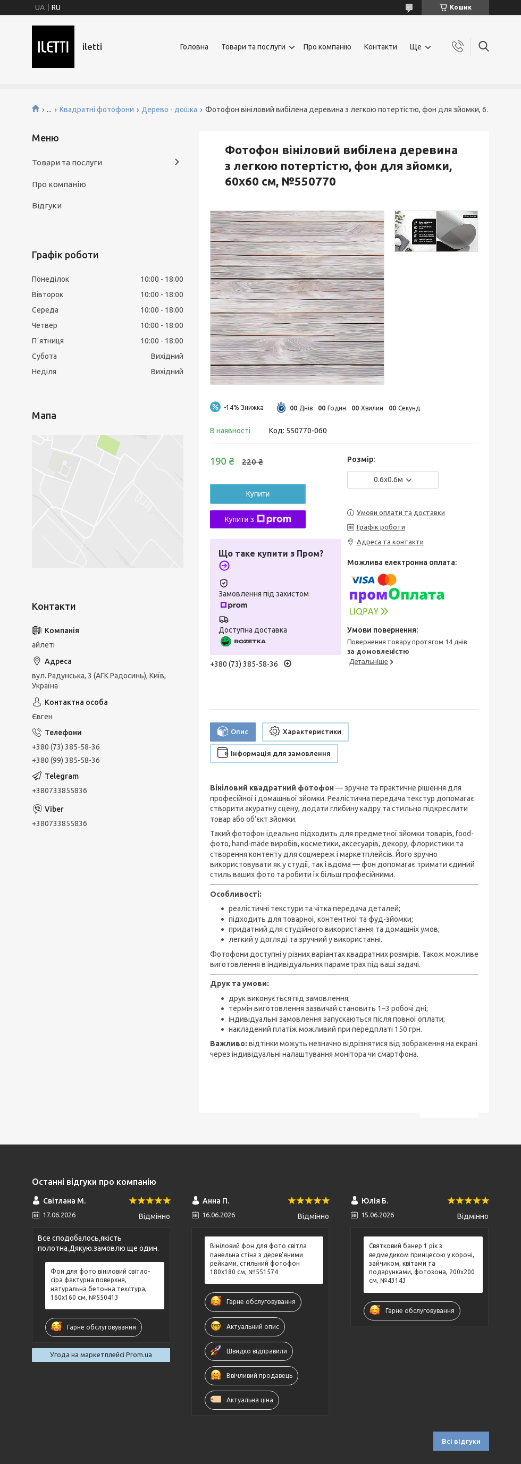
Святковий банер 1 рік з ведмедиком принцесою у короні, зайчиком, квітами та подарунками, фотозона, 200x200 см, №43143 (422, 1263)
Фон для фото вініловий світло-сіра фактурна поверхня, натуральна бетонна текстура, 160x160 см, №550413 (100, 1284)
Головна (194, 47)
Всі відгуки (461, 1441)
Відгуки (47, 205)
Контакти (380, 47)
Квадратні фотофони (97, 109)
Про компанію (327, 47)
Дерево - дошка (169, 109)
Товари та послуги (253, 47)
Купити (258, 494)
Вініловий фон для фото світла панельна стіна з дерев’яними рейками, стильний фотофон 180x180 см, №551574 (258, 1258)
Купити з (257, 519)
